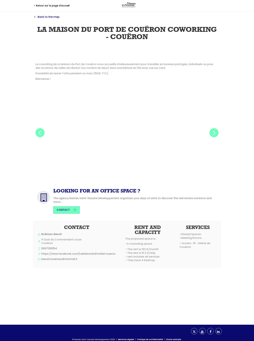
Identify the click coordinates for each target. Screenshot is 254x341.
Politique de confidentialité (150, 339)
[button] (40, 132)
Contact (66, 210)
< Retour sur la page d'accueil (51, 5)
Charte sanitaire (173, 339)
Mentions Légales (126, 339)
